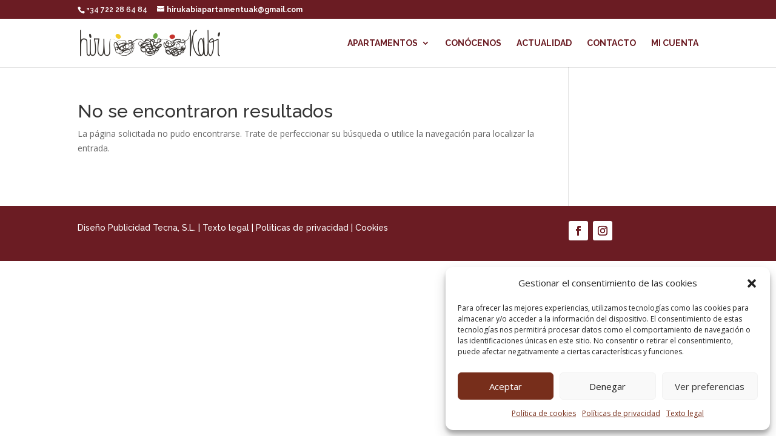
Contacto (611, 43)
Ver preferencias (709, 386)
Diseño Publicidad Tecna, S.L (136, 228)
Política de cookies (544, 413)
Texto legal (685, 413)
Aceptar (505, 386)
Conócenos (473, 43)
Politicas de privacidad (302, 228)
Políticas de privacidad (621, 413)
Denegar (607, 386)
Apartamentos (382, 43)
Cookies (371, 228)
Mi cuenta (674, 43)
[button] (752, 283)
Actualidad (544, 43)
